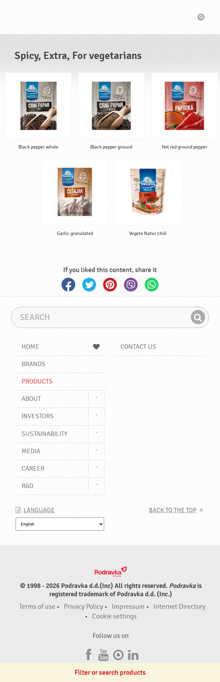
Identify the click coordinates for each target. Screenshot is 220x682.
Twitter (89, 285)
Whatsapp (152, 285)
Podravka (110, 17)
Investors (38, 416)
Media (31, 451)
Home (61, 347)
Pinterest (110, 285)
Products (37, 381)
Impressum (128, 607)
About (31, 399)
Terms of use (37, 607)
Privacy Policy (83, 607)
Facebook (68, 285)
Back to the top (172, 510)
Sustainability (44, 434)
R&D (27, 486)
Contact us (138, 347)
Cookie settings (114, 616)
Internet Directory (179, 607)
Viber (131, 285)
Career (33, 468)
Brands (33, 364)
